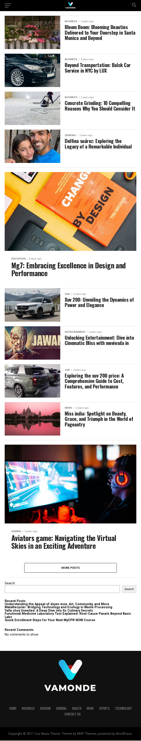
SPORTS (104, 708)
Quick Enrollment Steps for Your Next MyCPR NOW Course (50, 620)
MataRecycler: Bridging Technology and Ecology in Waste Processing (58, 608)
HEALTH (76, 708)
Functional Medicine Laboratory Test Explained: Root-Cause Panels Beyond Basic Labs (68, 615)
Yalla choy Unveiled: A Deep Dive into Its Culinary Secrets (49, 611)
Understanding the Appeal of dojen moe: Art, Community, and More (57, 604)
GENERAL (61, 708)
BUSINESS (28, 708)
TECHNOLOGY (123, 708)
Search (10, 584)
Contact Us (72, 714)
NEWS (90, 708)
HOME (12, 708)
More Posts (70, 568)
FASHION (45, 708)
